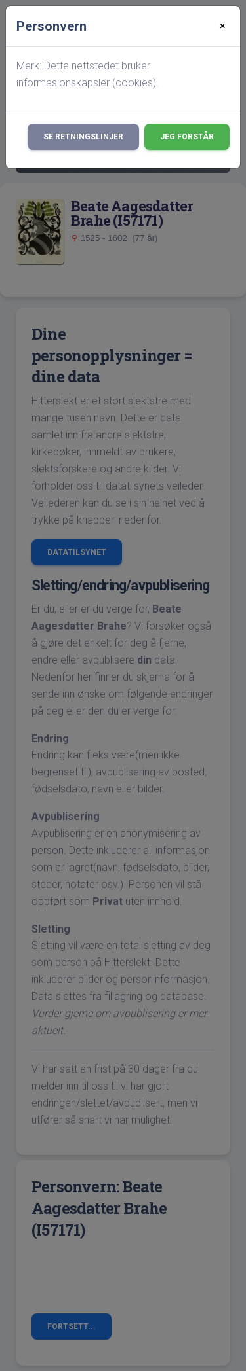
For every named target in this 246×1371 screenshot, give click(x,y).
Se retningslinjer (83, 136)
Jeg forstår (187, 136)
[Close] (223, 26)
